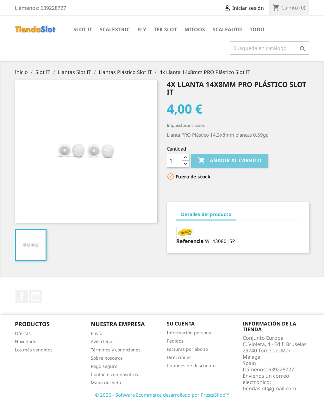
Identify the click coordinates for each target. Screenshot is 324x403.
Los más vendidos (34, 350)
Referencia (190, 241)
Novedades (27, 341)
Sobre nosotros (107, 358)
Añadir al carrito (229, 161)
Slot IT (82, 29)
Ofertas (23, 333)
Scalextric (115, 29)
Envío (96, 333)
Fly (141, 29)
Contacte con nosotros (114, 374)
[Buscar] (269, 48)
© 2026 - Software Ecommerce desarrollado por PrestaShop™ (162, 395)
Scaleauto (227, 29)
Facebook (22, 296)
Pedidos (175, 341)
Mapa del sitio (106, 383)
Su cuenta (181, 323)
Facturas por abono (187, 349)
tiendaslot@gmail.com (269, 388)
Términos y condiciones (115, 350)
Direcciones (179, 357)
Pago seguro (104, 366)
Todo (257, 29)
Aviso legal (102, 341)
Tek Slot (165, 29)
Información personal (190, 333)
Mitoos (194, 29)
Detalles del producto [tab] (206, 214)
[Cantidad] (174, 161)
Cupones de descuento (191, 366)
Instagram (35, 296)
